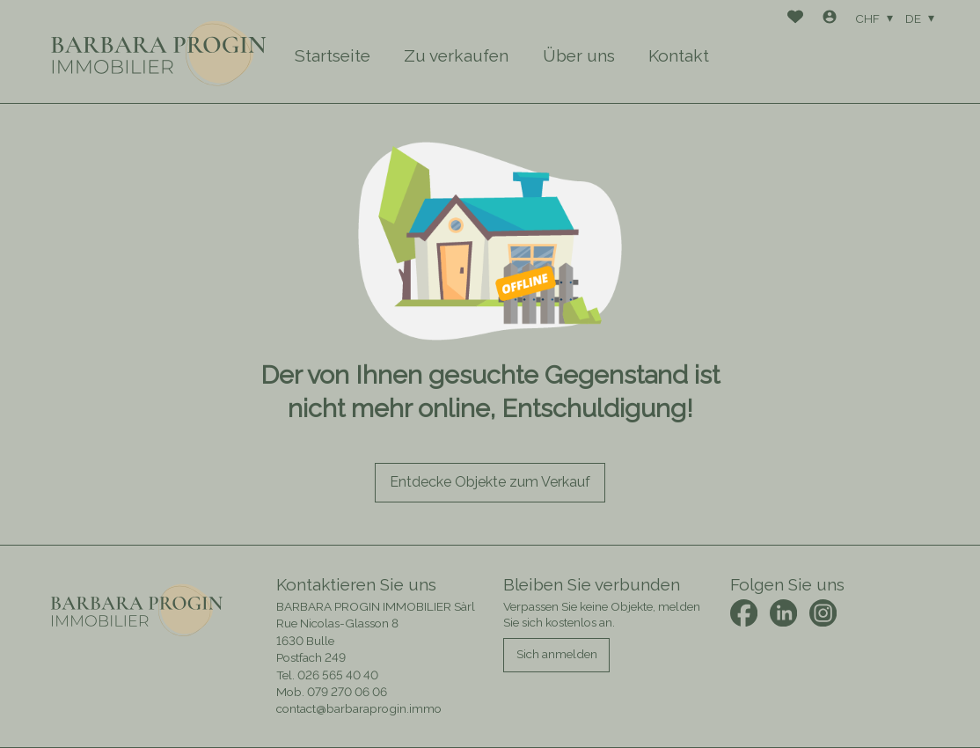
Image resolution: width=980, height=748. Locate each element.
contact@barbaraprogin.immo (359, 708)
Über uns (579, 55)
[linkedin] (783, 613)
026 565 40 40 (337, 675)
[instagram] (823, 613)
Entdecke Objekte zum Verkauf (490, 481)
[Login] (829, 19)
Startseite (332, 55)
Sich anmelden (556, 654)
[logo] (159, 51)
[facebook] (743, 613)
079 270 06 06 (347, 692)
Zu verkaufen (456, 55)
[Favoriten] (795, 19)
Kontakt (678, 55)
